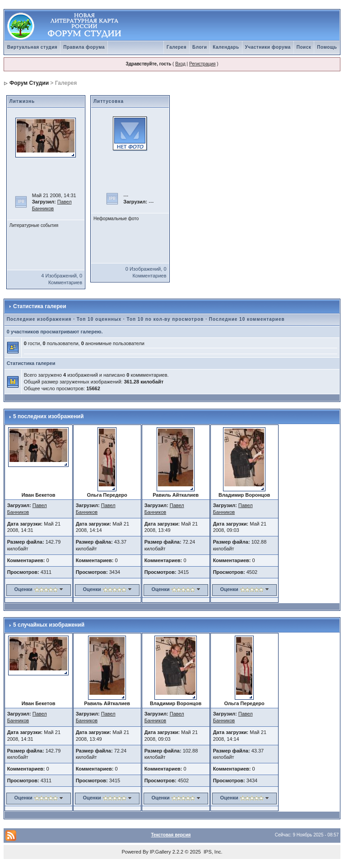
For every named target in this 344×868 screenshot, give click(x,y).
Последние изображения (39, 319)
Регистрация (202, 63)
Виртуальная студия (32, 47)
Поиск (304, 47)
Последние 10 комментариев (247, 319)
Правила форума (84, 47)
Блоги (199, 47)
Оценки (23, 589)
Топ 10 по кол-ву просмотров (165, 319)
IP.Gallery (160, 851)
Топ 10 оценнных (99, 319)
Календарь (226, 47)
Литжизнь (22, 101)
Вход (180, 63)
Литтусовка (108, 101)
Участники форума (268, 47)
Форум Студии (29, 83)
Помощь (327, 47)
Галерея (176, 47)
